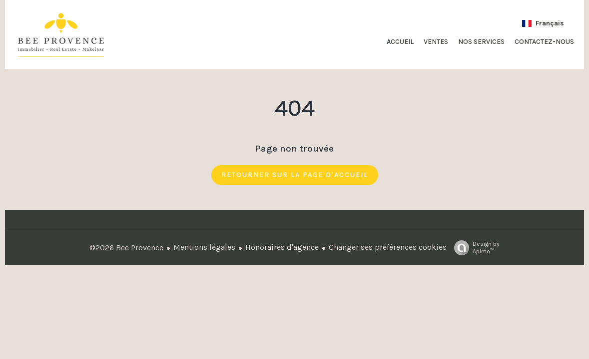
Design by (474, 247)
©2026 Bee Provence (126, 247)
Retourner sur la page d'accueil (294, 175)
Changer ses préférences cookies (388, 247)
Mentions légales (204, 247)
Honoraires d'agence (282, 247)
